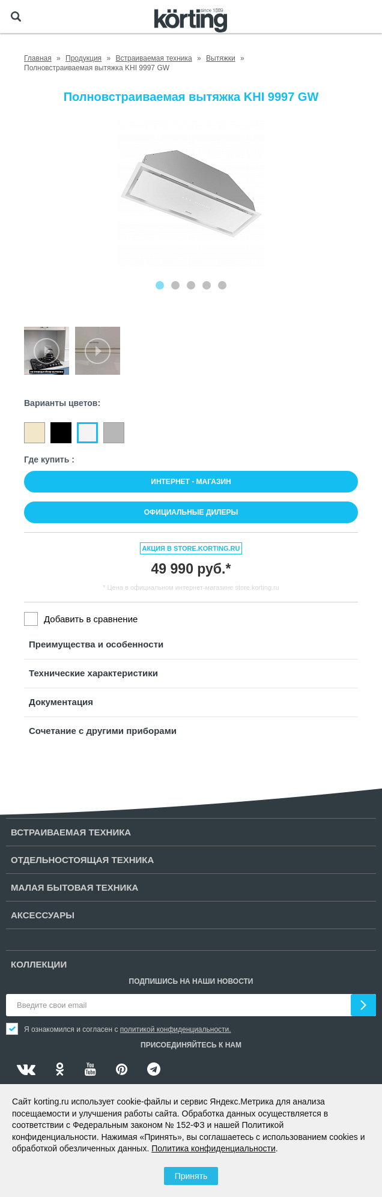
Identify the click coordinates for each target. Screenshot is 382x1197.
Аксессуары (42, 915)
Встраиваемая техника (71, 832)
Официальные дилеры (191, 512)
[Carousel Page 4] (206, 285)
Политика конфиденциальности (213, 1148)
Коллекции (39, 964)
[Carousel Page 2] (175, 285)
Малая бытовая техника (74, 887)
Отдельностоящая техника (82, 860)
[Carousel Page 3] (191, 285)
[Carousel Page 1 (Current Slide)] (160, 285)
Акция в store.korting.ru (191, 548)
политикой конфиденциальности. (175, 1029)
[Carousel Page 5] (222, 285)
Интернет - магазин (191, 481)
